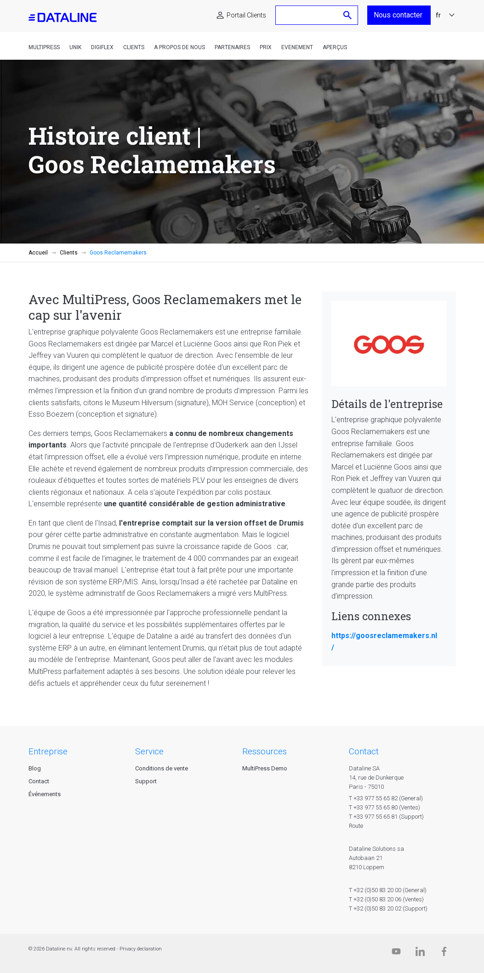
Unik (75, 47)
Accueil (38, 252)
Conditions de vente (161, 768)
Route (356, 825)
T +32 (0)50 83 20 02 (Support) (388, 908)
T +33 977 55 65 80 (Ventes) (384, 807)
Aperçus (335, 47)
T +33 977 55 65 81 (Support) (386, 816)
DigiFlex (102, 47)
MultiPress (44, 47)
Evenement (297, 47)
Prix (266, 47)
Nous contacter (399, 15)
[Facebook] (444, 953)
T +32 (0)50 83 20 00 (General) (388, 890)
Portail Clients (246, 15)
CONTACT (364, 751)
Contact (38, 781)
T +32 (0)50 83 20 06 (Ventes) (386, 899)
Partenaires (232, 47)
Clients (133, 47)
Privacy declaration (141, 949)
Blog (34, 768)
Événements (44, 794)
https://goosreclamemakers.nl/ (384, 641)
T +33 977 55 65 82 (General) (386, 798)
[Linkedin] (420, 953)
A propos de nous (179, 47)
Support (146, 781)
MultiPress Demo (264, 768)
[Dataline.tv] (396, 953)
